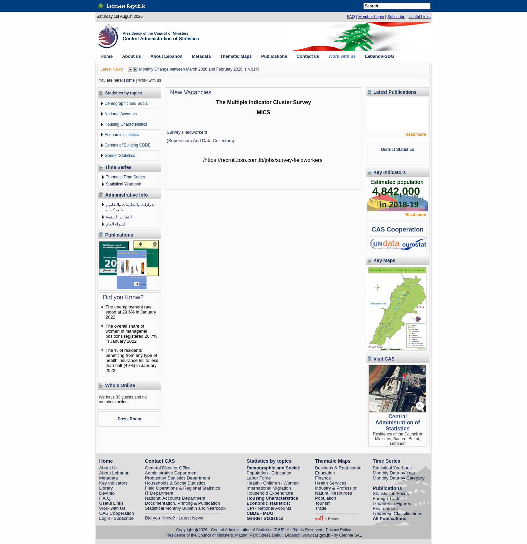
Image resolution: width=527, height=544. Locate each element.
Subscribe (396, 16)
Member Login (371, 16)
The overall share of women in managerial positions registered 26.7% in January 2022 (131, 334)
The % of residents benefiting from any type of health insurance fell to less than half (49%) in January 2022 (132, 360)
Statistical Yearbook (123, 184)
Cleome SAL (350, 535)
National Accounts (121, 114)
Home (129, 80)
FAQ (351, 16)
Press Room (129, 419)
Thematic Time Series (125, 177)
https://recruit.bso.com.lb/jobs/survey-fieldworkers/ (262, 160)
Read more (415, 134)
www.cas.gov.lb (316, 535)
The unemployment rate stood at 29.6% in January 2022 (131, 312)
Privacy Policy (338, 530)
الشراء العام (116, 224)
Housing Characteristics (126, 124)
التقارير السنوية (119, 217)
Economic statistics (122, 134)
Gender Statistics (120, 155)
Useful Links (420, 16)
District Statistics (397, 149)
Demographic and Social (127, 103)
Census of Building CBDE (128, 145)
